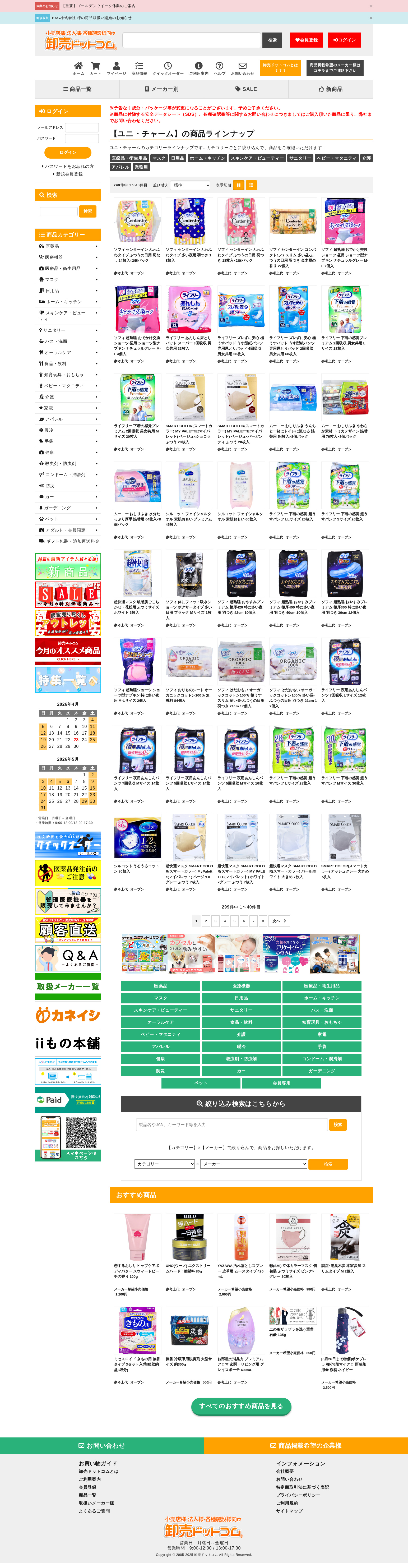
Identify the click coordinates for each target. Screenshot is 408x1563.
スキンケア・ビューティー (257, 158)
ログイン (344, 40)
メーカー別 (162, 89)
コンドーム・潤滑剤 (322, 1059)
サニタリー (300, 158)
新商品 (330, 89)
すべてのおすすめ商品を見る (241, 1406)
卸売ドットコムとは (99, 1471)
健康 (160, 1059)
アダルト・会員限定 (65, 530)
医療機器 (241, 986)
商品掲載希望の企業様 (306, 1445)
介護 (366, 158)
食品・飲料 (241, 1022)
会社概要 (285, 1471)
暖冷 (241, 1046)
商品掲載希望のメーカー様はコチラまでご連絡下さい (335, 67)
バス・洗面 (322, 1010)
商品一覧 (77, 89)
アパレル (120, 167)
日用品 (177, 158)
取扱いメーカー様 (96, 1503)
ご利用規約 (287, 1503)
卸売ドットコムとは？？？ (280, 67)
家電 (322, 1034)
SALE (246, 89)
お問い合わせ (102, 1445)
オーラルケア (160, 1022)
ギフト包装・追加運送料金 (72, 541)
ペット (201, 1083)
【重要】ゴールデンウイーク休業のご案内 (98, 6)
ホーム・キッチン (207, 158)
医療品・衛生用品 (129, 158)
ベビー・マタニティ (337, 158)
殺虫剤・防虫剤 (241, 1059)
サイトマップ (289, 1511)
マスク (159, 158)
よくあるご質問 (94, 1511)
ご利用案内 (90, 1479)
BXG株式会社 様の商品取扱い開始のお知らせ (92, 18)
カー (241, 1071)
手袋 (322, 1046)
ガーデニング (322, 1071)
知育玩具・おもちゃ (322, 1022)
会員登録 (306, 40)
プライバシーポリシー (298, 1495)
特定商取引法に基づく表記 (303, 1487)
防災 (160, 1071)
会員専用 (281, 1083)
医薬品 (160, 986)
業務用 (141, 167)
